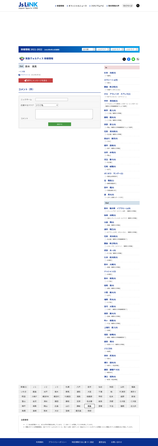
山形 (122, 386)
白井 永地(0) (110, 152)
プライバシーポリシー (57, 442)
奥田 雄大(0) (110, 313)
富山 (23, 401)
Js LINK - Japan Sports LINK (28, 5)
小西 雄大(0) (110, 292)
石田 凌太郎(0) (111, 131)
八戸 (78, 386)
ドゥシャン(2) (110, 271)
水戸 (45, 391)
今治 (111, 406)
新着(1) (24, 386)
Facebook (128, 59)
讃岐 (78, 406)
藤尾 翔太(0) (110, 117)
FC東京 (122, 391)
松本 (111, 396)
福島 (133, 386)
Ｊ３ (56, 386)
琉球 (89, 410)
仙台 (100, 386)
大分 (56, 410)
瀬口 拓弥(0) (110, 376)
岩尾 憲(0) (109, 285)
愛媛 (100, 406)
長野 (122, 396)
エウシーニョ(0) (111, 79)
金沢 (34, 401)
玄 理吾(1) (109, 180)
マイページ (127, 5)
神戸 (23, 406)
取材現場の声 (113, 5)
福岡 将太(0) (110, 299)
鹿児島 (78, 410)
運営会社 (102, 442)
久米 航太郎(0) (111, 257)
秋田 (111, 386)
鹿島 (34, 391)
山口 (67, 406)
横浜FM (45, 396)
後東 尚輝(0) (110, 215)
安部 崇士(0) (110, 124)
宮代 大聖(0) (110, 306)
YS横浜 (67, 396)
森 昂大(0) (109, 194)
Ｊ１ (34, 386)
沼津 (78, 401)
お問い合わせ (116, 442)
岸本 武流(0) (110, 355)
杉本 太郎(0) (110, 72)
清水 (45, 401)
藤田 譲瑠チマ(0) (111, 369)
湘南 (78, 396)
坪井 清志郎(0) (111, 100)
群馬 (67, 391)
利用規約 (39, 442)
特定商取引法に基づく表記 (83, 442)
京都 (111, 401)
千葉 (100, 391)
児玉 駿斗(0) (110, 159)
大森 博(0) (109, 222)
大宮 (89, 391)
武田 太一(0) (110, 250)
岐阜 (100, 401)
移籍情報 (60, 5)
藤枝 (67, 401)
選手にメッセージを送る (35, 80)
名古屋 (89, 401)
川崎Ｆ (34, 396)
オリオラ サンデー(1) (113, 173)
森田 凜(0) (109, 341)
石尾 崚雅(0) (110, 166)
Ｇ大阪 (122, 401)
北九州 (133, 406)
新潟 (133, 396)
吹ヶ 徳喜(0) (110, 320)
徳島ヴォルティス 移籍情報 (36, 58)
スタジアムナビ (97, 5)
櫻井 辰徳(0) (110, 145)
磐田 (56, 401)
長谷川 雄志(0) (111, 138)
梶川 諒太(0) (110, 362)
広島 (56, 406)
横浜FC (57, 396)
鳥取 (34, 406)
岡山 (45, 406)
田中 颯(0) (109, 187)
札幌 (67, 386)
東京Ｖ (133, 391)
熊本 (45, 410)
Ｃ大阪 (22, 71)
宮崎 (67, 410)
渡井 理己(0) (110, 229)
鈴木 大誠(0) (110, 264)
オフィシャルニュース (78, 5)
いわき (23, 391)
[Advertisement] (79, 29)
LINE (133, 59)
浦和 (78, 391)
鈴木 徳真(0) (110, 278)
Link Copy (138, 59)
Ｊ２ (45, 386)
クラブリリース (24, 75)
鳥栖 (23, 410)
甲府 (100, 396)
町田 (23, 396)
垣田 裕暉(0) (110, 334)
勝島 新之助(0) (111, 86)
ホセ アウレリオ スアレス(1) (117, 93)
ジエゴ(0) (108, 348)
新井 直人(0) (110, 110)
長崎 (34, 410)
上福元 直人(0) (111, 327)
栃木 (56, 391)
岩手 (89, 386)
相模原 (89, 396)
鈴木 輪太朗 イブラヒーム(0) (117, 208)
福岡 (122, 406)
